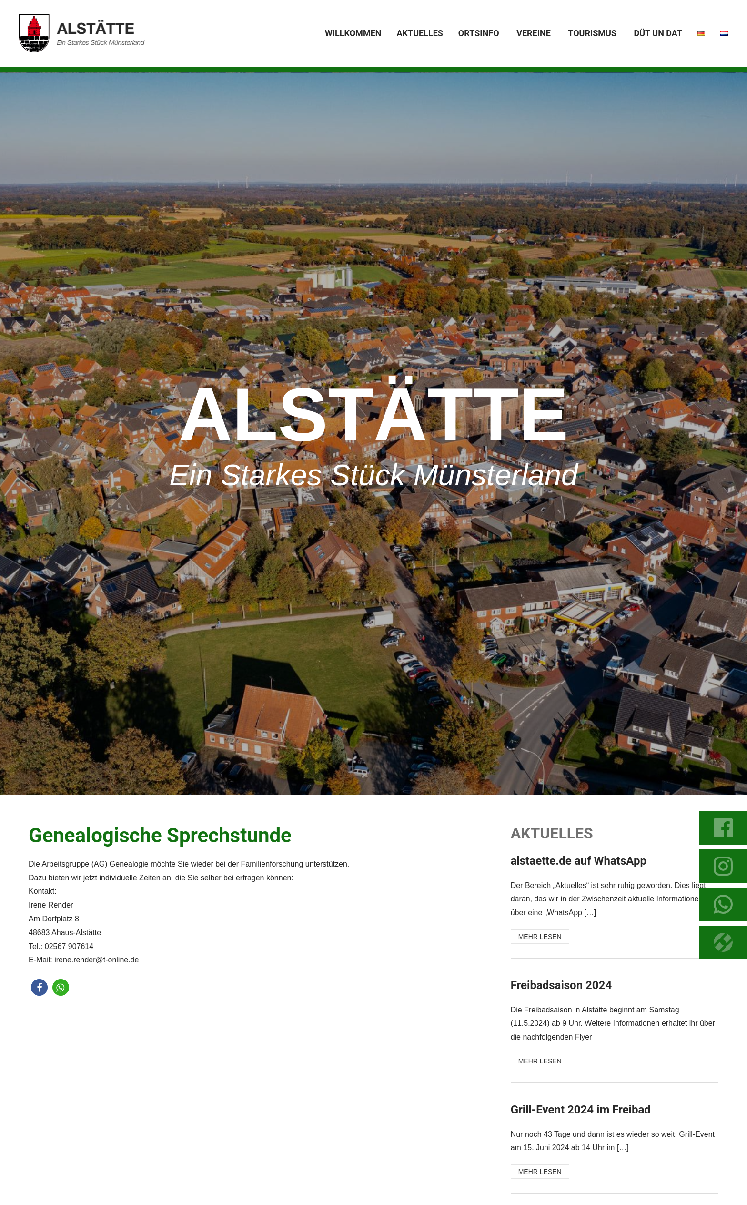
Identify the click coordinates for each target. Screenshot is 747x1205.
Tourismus (592, 33)
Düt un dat (658, 33)
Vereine (533, 33)
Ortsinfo (478, 33)
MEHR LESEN (540, 936)
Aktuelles (419, 33)
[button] (39, 987)
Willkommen (353, 33)
